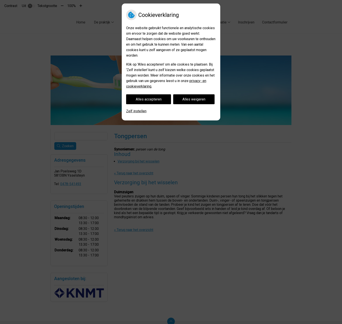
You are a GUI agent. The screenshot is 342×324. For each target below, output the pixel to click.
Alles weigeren (193, 99)
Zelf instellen (136, 111)
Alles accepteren (149, 99)
